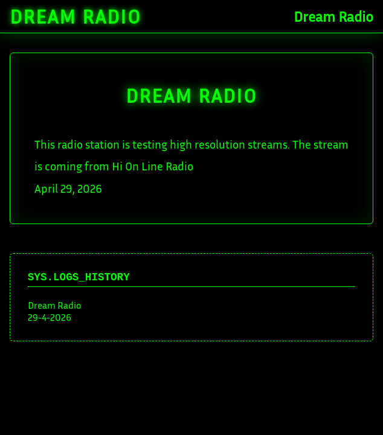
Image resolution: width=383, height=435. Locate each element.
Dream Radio (75, 16)
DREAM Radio (191, 95)
